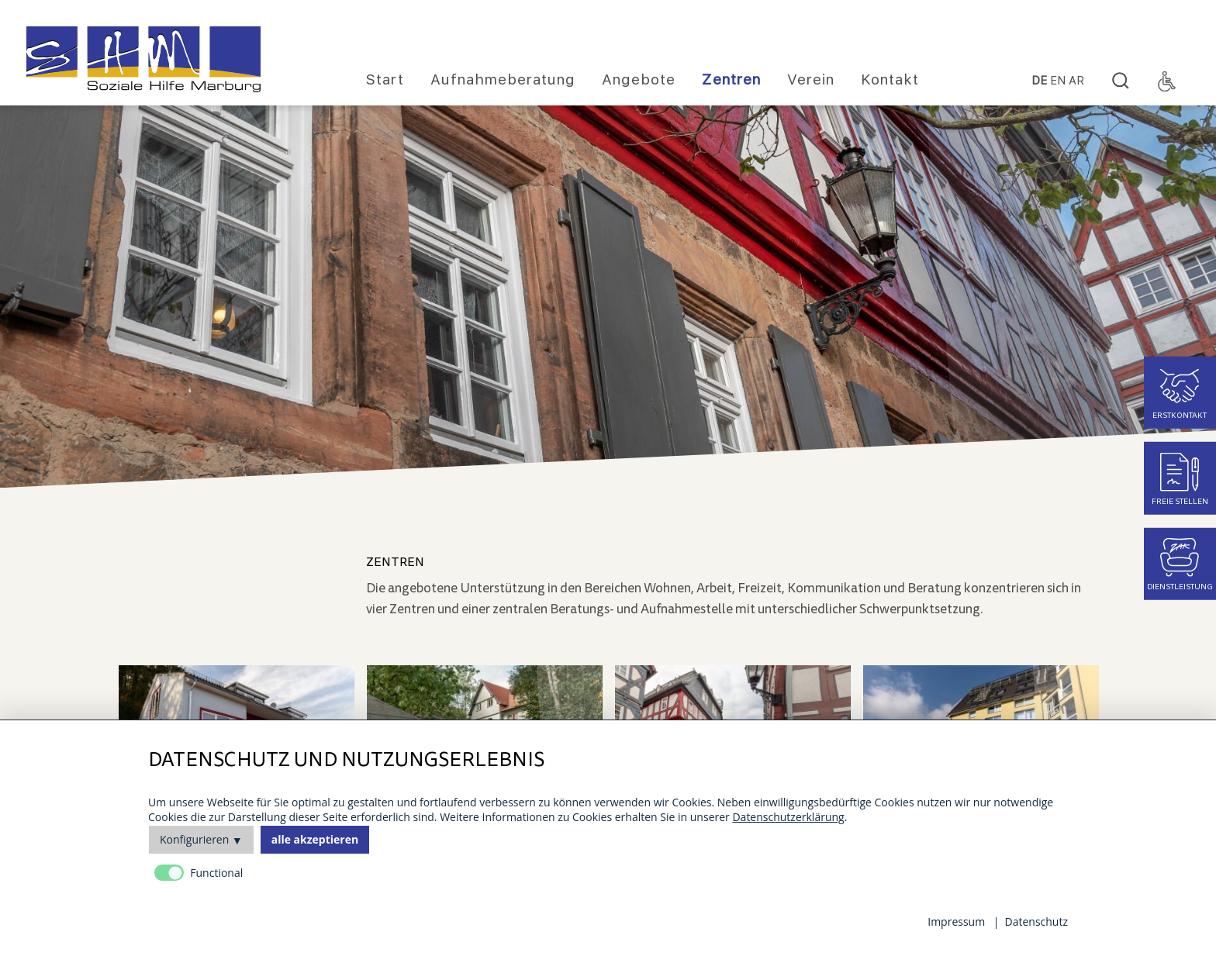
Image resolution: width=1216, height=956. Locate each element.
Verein (810, 79)
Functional (216, 872)
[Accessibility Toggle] (1167, 81)
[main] (732, 587)
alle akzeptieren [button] (314, 839)
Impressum (956, 921)
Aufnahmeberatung (502, 79)
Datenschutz (1036, 921)
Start (385, 79)
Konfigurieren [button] (194, 839)
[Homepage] (143, 59)
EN (1058, 81)
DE (1039, 81)
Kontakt (890, 79)
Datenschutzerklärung (788, 816)
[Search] (1120, 81)
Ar (1076, 81)
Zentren (731, 79)
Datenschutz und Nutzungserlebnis (346, 760)
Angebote (638, 79)
